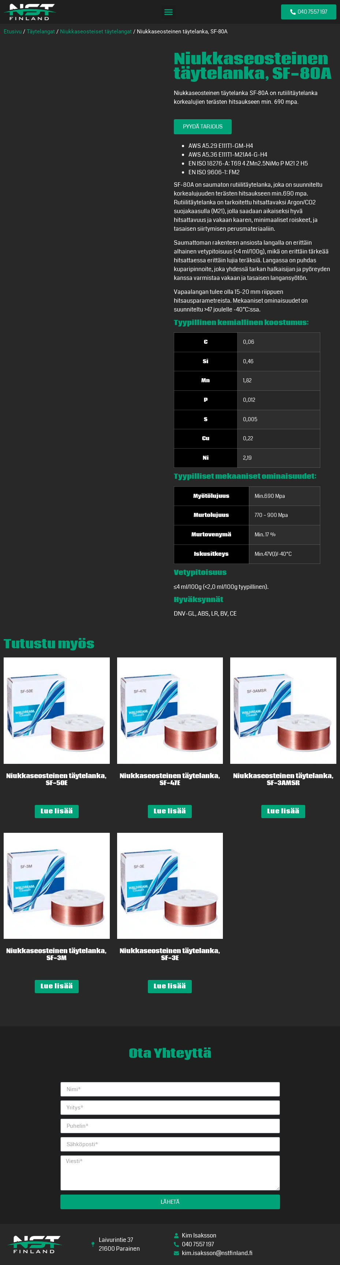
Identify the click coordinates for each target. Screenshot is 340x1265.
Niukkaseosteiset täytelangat (96, 31)
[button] (169, 12)
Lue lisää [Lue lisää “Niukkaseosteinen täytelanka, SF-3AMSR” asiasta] (283, 811)
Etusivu (13, 31)
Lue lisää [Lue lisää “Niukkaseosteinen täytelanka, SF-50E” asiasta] (57, 811)
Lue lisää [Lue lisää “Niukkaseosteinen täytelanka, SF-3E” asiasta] (170, 986)
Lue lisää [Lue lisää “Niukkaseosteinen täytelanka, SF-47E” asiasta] (170, 811)
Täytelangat (41, 31)
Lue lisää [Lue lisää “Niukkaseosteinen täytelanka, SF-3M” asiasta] (57, 986)
